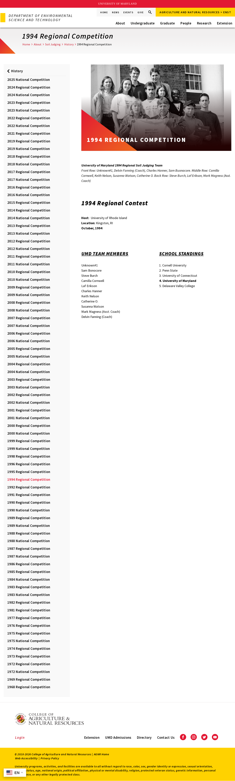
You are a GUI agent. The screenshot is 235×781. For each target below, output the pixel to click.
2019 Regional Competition (28, 141)
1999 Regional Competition (28, 441)
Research (204, 23)
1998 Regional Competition (28, 456)
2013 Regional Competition (28, 225)
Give (141, 12)
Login (20, 737)
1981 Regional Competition (28, 610)
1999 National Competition (28, 448)
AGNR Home (101, 754)
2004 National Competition (28, 372)
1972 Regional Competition (28, 664)
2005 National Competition (28, 356)
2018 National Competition (28, 164)
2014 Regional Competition (28, 210)
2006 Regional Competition (28, 333)
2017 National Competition (28, 179)
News (115, 12)
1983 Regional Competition (28, 587)
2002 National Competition (28, 402)
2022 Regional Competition (28, 118)
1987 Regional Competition (28, 548)
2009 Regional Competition (28, 287)
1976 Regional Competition (28, 625)
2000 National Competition (28, 433)
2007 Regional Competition (28, 318)
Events (128, 12)
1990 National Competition (28, 510)
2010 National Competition (28, 279)
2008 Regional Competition (28, 302)
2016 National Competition (28, 195)
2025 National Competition (28, 79)
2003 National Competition (28, 387)
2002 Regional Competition (28, 395)
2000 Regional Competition (28, 425)
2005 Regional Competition (28, 348)
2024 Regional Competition (28, 87)
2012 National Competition (28, 248)
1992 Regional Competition (28, 487)
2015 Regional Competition (28, 202)
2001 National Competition (28, 418)
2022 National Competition (28, 125)
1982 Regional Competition (28, 602)
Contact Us (166, 737)
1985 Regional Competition (28, 571)
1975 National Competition (28, 641)
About (120, 23)
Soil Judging (53, 44)
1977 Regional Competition (28, 618)
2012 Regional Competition (28, 241)
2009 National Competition (28, 295)
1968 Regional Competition (28, 687)
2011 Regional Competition (28, 256)
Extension (224, 23)
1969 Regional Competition (28, 679)
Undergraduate (143, 23)
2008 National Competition (28, 310)
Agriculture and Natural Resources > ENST (195, 12)
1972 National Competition (28, 671)
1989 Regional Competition (28, 518)
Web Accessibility (26, 758)
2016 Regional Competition (28, 187)
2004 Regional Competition (28, 364)
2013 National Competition (28, 233)
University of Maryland (117, 3)
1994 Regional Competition (28, 479)
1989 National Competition (28, 525)
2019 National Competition (28, 148)
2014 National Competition (28, 218)
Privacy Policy (50, 758)
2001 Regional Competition (28, 410)
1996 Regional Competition (28, 464)
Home (104, 12)
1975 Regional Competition (28, 633)
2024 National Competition (28, 95)
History (69, 44)
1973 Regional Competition (28, 656)
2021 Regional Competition (28, 133)
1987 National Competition (28, 556)
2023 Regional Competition (28, 102)
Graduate (167, 23)
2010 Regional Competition (28, 272)
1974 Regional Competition (28, 648)
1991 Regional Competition (28, 494)
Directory (144, 737)
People (185, 23)
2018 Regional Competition (28, 156)
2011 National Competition (28, 264)
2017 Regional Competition (28, 172)
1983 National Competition (28, 594)
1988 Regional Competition (28, 533)
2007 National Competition (28, 325)
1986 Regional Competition (28, 564)
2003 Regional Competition (28, 379)
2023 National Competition (28, 110)
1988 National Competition (28, 541)
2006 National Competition (28, 341)
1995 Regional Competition (28, 472)
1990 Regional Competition (28, 502)
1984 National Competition (28, 579)
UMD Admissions (118, 737)
